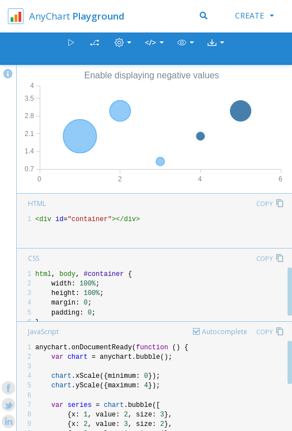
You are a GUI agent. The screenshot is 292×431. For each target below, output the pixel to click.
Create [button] (254, 15)
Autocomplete (224, 331)
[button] (186, 49)
